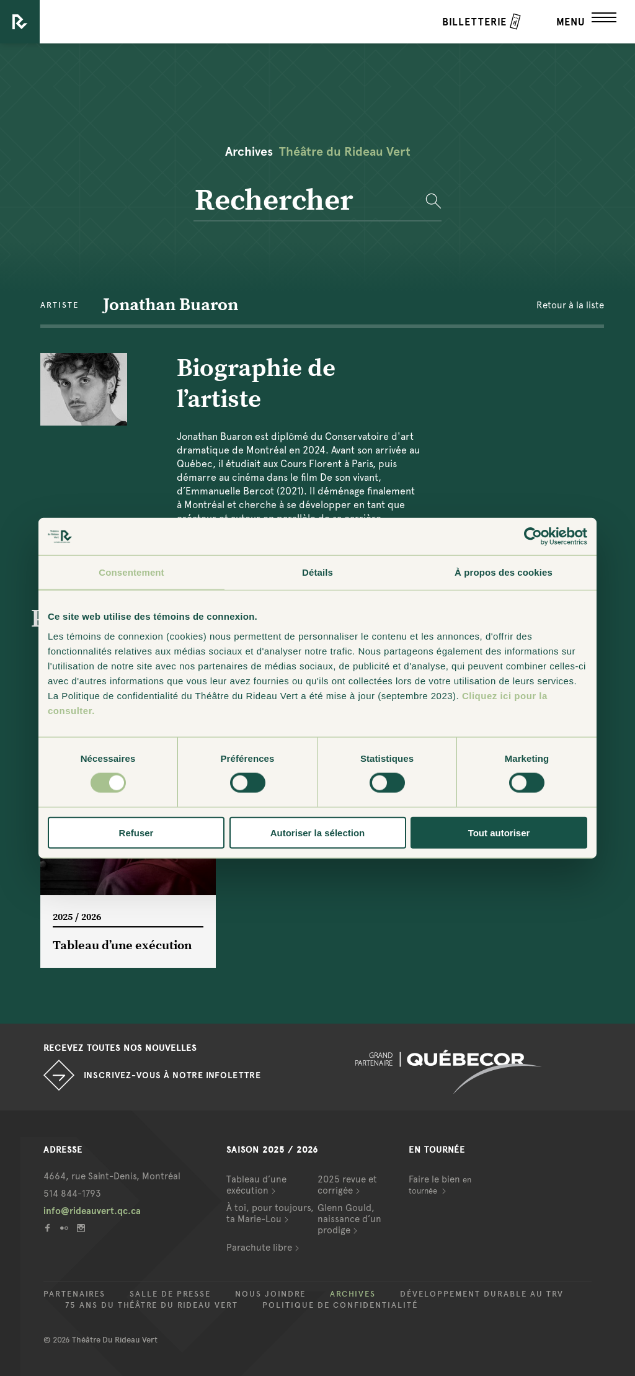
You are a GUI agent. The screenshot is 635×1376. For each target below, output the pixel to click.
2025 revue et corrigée (347, 1185)
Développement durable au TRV (482, 1294)
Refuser (136, 832)
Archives (353, 1294)
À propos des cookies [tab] (504, 572)
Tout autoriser (499, 832)
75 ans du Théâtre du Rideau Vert (151, 1305)
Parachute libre (259, 1247)
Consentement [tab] (131, 572)
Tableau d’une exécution (256, 1185)
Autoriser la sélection (317, 832)
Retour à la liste (570, 305)
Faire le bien (440, 1184)
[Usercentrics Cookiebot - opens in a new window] (533, 536)
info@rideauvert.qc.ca (92, 1211)
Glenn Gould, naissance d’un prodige (349, 1219)
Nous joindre (270, 1294)
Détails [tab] (317, 572)
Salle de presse (170, 1294)
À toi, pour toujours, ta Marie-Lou (270, 1213)
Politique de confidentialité (340, 1305)
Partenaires (74, 1294)
